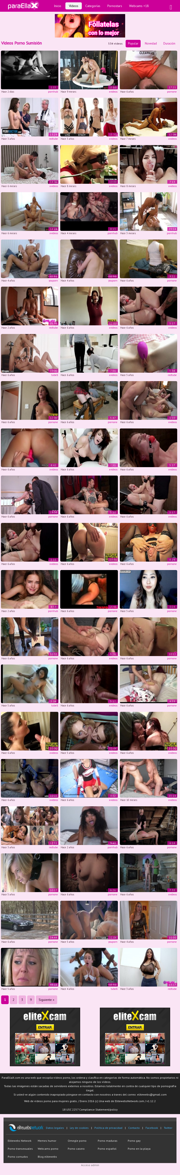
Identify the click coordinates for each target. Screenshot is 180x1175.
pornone (172, 91)
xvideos (113, 91)
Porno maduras (107, 1140)
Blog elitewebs (47, 1156)
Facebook (152, 1128)
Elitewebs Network (19, 1140)
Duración (169, 43)
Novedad (151, 43)
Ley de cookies (79, 1128)
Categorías (92, 6)
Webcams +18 (139, 6)
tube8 (54, 375)
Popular (133, 43)
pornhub (53, 91)
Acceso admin (90, 1165)
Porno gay (134, 1140)
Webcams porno (48, 1148)
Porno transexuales (20, 1148)
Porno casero (76, 1148)
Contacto (134, 1128)
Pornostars (114, 6)
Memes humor (47, 1140)
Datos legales (55, 1128)
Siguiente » (46, 1000)
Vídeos (73, 6)
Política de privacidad (108, 1128)
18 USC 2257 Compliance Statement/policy (90, 1109)
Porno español (107, 1148)
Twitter (168, 1128)
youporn (53, 280)
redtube (53, 138)
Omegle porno (77, 1140)
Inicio (57, 6)
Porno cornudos (18, 1156)
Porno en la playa (139, 1148)
